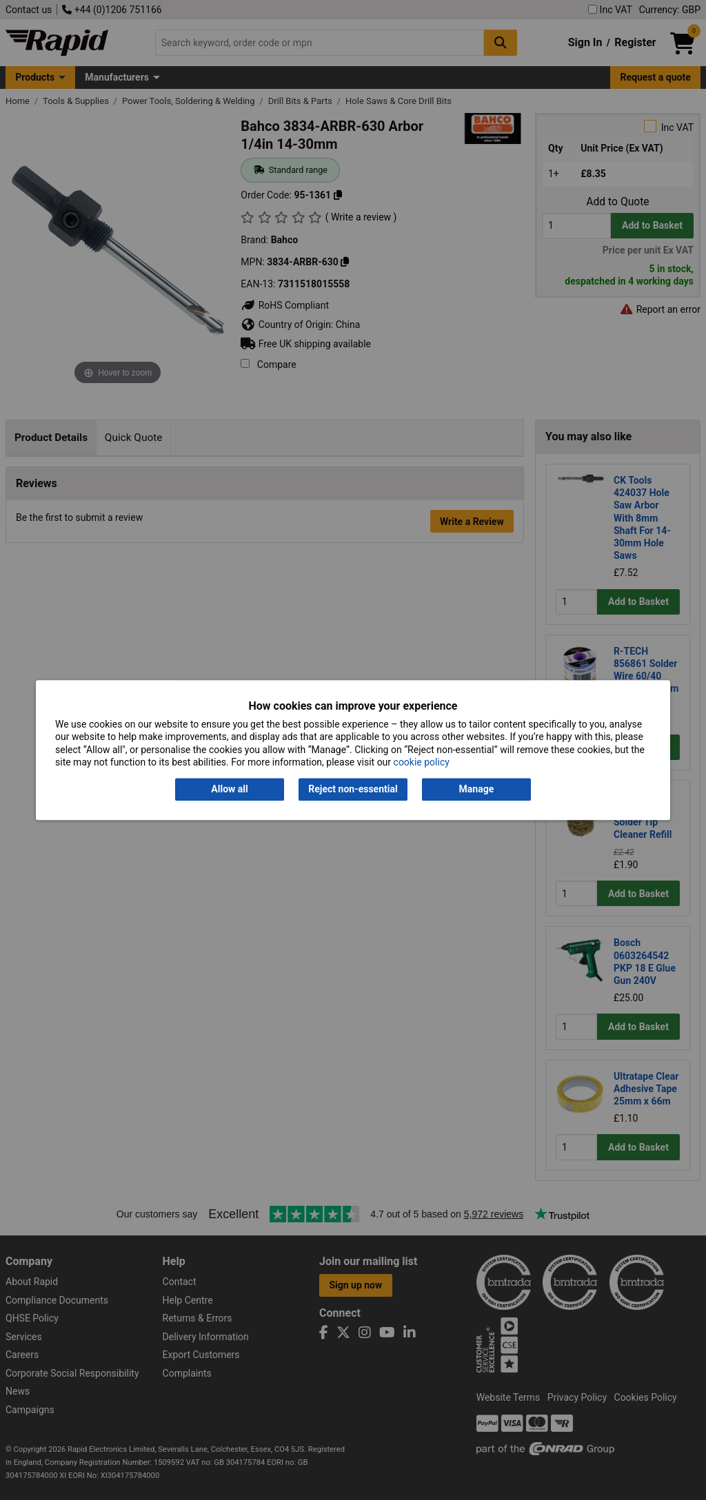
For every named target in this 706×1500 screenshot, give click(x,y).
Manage (476, 789)
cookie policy (422, 762)
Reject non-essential (352, 789)
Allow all (229, 789)
